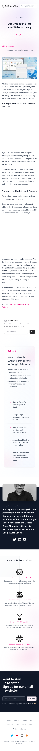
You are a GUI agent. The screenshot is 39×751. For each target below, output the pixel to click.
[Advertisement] (19, 129)
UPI (17, 725)
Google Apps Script (12, 532)
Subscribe (31, 699)
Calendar (10, 725)
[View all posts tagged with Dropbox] (19, 35)
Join (32, 332)
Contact (17, 721)
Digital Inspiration (21, 741)
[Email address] (16, 332)
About (9, 721)
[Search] (28, 6)
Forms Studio (27, 721)
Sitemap (23, 729)
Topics (15, 729)
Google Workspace (20, 529)
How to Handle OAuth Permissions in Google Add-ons (19, 361)
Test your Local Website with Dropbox (19, 50)
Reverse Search (27, 725)
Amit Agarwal (9, 509)
